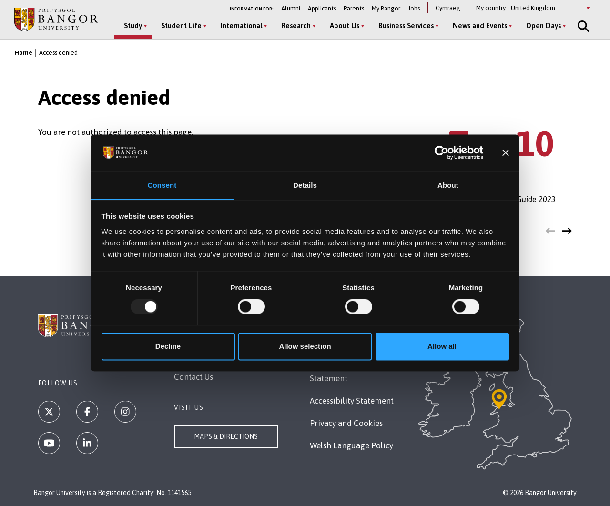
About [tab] (447, 185)
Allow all (442, 347)
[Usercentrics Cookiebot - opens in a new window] (441, 152)
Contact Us (193, 377)
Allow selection (305, 347)
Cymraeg (448, 8)
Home (23, 52)
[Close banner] (505, 152)
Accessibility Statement (352, 400)
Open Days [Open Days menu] (543, 25)
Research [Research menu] (296, 25)
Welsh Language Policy (351, 445)
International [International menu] (241, 25)
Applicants (322, 8)
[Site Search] (582, 26)
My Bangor (386, 8)
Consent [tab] (162, 185)
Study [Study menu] (133, 25)
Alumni (290, 8)
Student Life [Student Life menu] (181, 25)
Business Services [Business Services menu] (406, 25)
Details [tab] (305, 185)
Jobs (414, 8)
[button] (550, 231)
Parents (354, 8)
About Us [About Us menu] (344, 25)
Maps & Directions (226, 436)
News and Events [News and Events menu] (480, 25)
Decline (168, 347)
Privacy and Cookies (346, 423)
